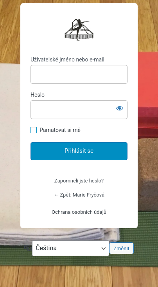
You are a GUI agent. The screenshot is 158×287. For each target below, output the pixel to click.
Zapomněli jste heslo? (79, 181)
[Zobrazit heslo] (119, 108)
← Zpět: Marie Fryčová (79, 195)
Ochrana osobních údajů (79, 212)
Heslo (38, 95)
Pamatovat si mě (60, 130)
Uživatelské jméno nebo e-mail (67, 59)
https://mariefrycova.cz (79, 29)
